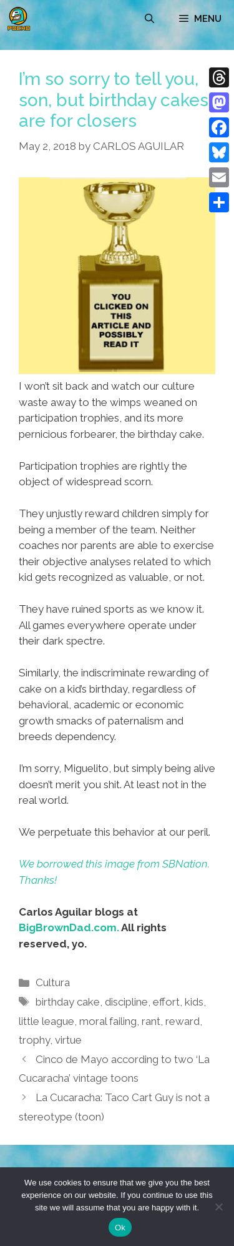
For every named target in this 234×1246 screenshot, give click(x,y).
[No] (218, 1206)
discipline (126, 1002)
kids (194, 1002)
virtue (68, 1040)
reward (182, 1021)
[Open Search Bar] (149, 18)
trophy (34, 1040)
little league (46, 1021)
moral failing (108, 1021)
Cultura (53, 982)
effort (166, 1002)
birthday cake (68, 1002)
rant (151, 1021)
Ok (120, 1227)
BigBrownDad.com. (69, 927)
